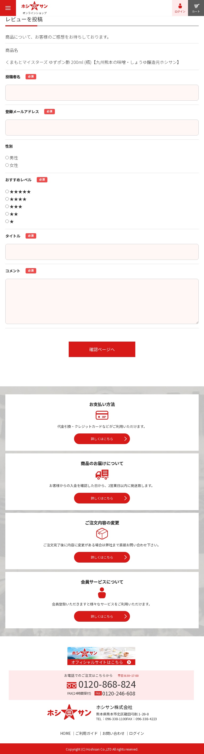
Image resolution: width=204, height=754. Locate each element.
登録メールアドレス (22, 111)
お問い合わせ (113, 733)
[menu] (8, 8)
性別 (9, 146)
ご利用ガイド (86, 733)
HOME (65, 733)
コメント (12, 270)
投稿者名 (12, 76)
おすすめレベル (18, 179)
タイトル (12, 235)
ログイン (136, 733)
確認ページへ (102, 349)
